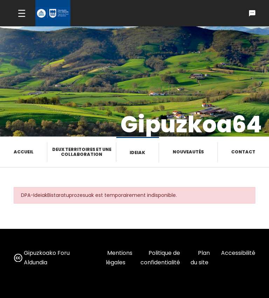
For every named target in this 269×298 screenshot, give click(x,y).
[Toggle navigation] (22, 13)
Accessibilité (238, 253)
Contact (243, 152)
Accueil (24, 152)
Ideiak (137, 152)
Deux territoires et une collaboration (81, 151)
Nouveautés (188, 152)
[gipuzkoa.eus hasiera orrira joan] (52, 13)
